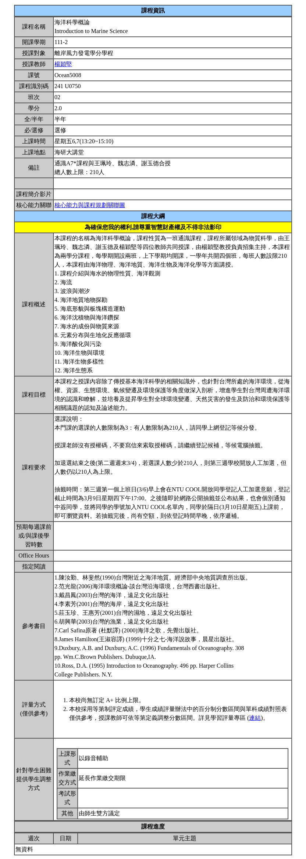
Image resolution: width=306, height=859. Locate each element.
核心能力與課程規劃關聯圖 (89, 205)
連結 (255, 718)
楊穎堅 (63, 64)
